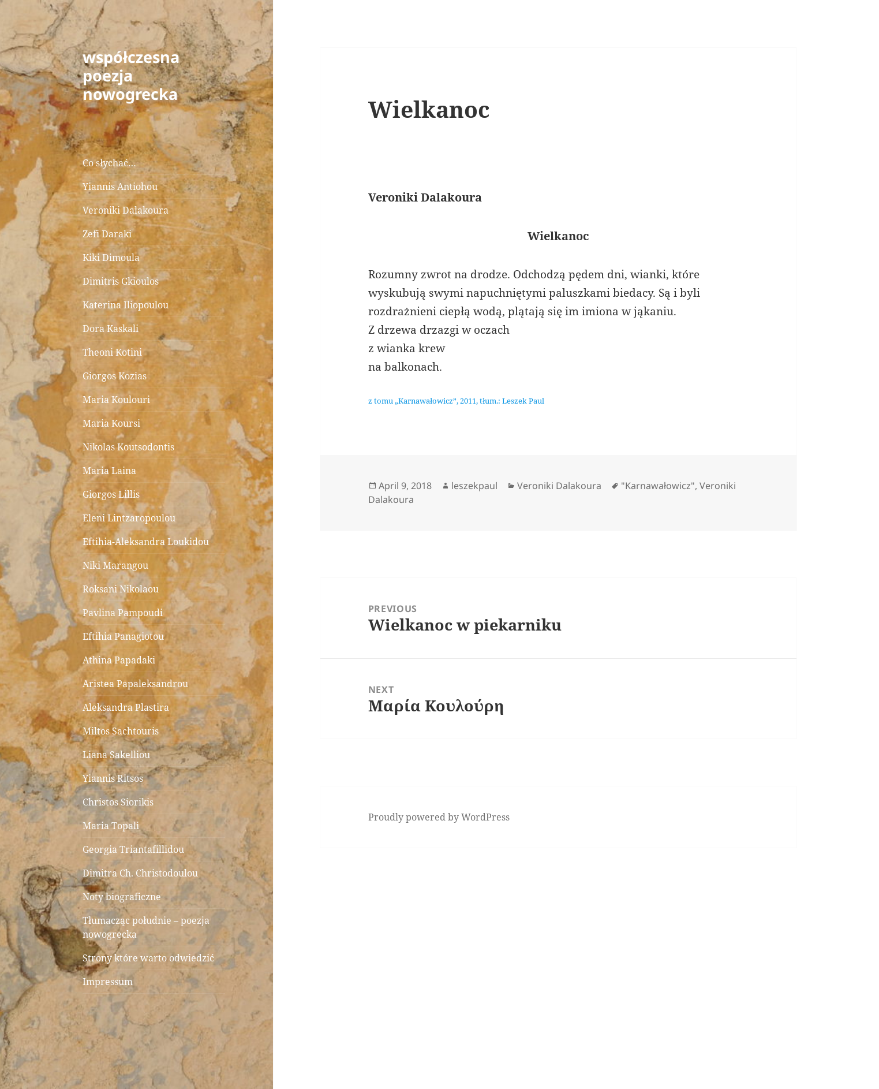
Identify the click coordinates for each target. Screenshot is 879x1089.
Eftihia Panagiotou (123, 636)
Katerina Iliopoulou (126, 305)
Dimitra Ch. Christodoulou (140, 873)
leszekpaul (474, 485)
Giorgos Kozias (115, 376)
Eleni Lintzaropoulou (129, 518)
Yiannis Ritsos (113, 778)
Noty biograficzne (122, 896)
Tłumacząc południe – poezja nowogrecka (146, 927)
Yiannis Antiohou (120, 186)
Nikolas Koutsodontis (128, 447)
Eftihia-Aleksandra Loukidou (147, 541)
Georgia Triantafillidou (133, 849)
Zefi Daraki (107, 234)
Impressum (108, 981)
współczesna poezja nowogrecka (131, 75)
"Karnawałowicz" (658, 485)
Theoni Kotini (112, 352)
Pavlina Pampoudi (123, 612)
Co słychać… (109, 162)
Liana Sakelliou (116, 754)
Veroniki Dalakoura (126, 210)
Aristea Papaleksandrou (135, 683)
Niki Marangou (115, 565)
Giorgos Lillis (111, 494)
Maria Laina (109, 470)
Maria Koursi (111, 423)
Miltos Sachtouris (121, 731)
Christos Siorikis (118, 802)
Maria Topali (111, 825)
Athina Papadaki (119, 660)
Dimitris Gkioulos (121, 281)
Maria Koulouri (116, 399)
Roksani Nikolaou (121, 589)
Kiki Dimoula (111, 257)
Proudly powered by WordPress (439, 817)
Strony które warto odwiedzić (148, 958)
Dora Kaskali (111, 328)
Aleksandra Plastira (126, 707)
